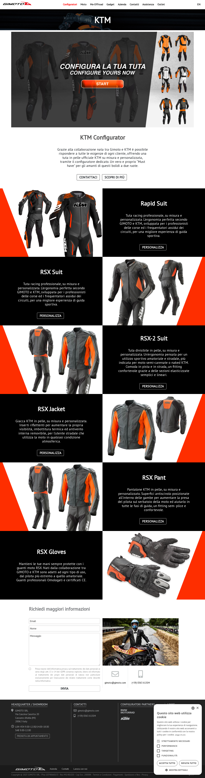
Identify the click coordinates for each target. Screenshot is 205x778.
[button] (178, 770)
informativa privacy (59, 668)
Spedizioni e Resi (132, 774)
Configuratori (70, 4)
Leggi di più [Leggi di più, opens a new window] (180, 735)
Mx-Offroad (96, 4)
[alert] (178, 739)
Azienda (122, 4)
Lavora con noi (80, 768)
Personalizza (153, 247)
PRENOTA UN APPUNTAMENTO (32, 736)
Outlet (161, 4)
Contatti (134, 4)
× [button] (197, 708)
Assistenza (148, 4)
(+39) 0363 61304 (141, 682)
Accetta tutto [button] (167, 763)
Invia (64, 688)
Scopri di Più (114, 177)
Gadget (110, 4)
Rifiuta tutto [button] (189, 763)
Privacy (145, 774)
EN (198, 4)
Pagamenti (118, 774)
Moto (83, 4)
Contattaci (88, 177)
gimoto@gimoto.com (115, 682)
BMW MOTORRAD (128, 711)
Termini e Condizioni (102, 774)
